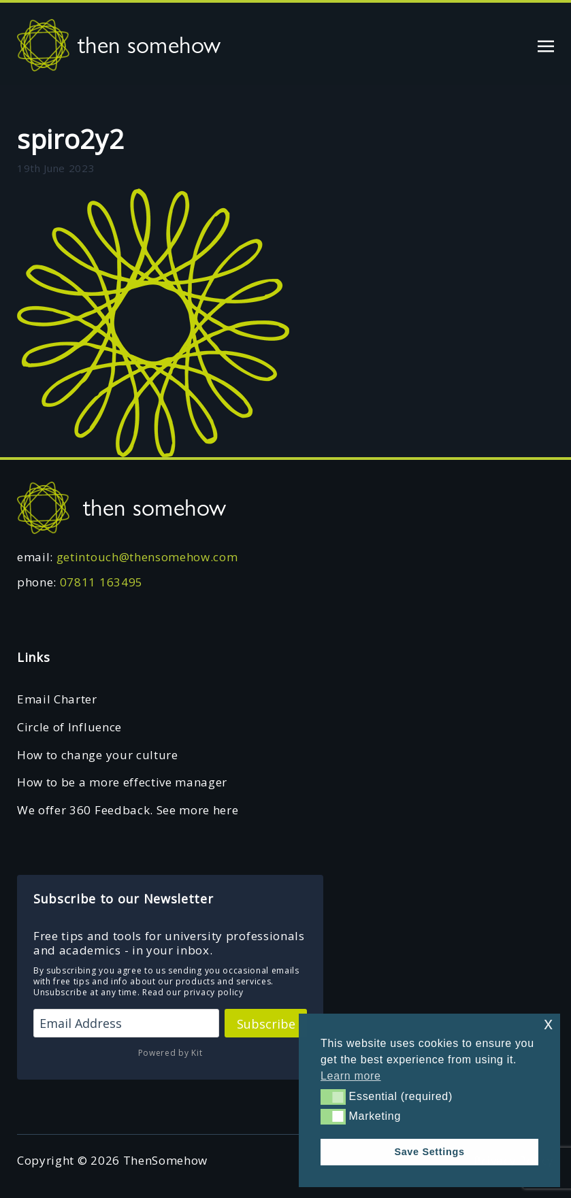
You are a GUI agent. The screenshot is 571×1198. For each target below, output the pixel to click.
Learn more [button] (351, 1076)
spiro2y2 (70, 138)
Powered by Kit (170, 1053)
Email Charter (57, 699)
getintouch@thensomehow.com (147, 557)
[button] (333, 1096)
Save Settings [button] (429, 1151)
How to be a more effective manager (122, 782)
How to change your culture (97, 755)
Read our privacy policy (193, 992)
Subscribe (266, 1024)
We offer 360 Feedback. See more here (127, 810)
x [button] (548, 1023)
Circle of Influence (69, 727)
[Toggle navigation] (546, 44)
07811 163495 (101, 582)
